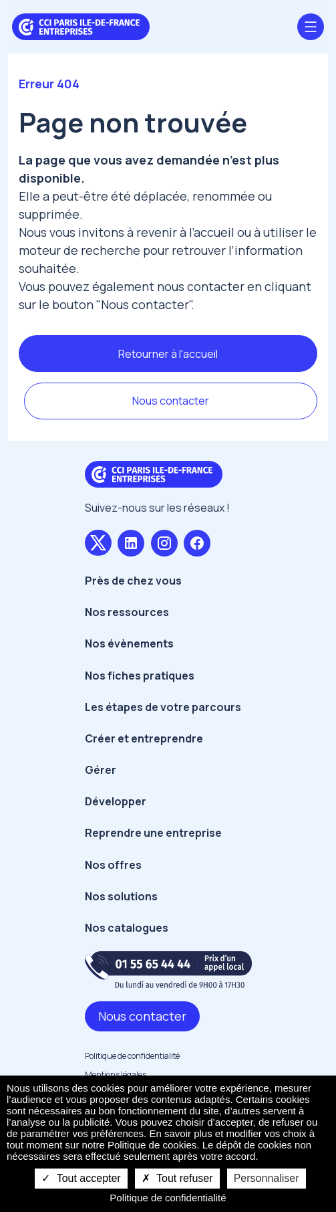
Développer (115, 801)
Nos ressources (127, 612)
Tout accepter (80, 1178)
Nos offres (113, 864)
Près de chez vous (133, 580)
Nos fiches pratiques (139, 675)
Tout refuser (177, 1178)
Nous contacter (170, 400)
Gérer (100, 770)
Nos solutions (121, 896)
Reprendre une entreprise (153, 832)
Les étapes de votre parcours (163, 707)
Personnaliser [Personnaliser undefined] (266, 1178)
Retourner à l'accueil (168, 353)
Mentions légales (115, 1074)
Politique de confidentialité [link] (168, 1197)
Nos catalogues (126, 927)
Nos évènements (129, 643)
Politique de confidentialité (132, 1056)
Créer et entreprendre (144, 738)
